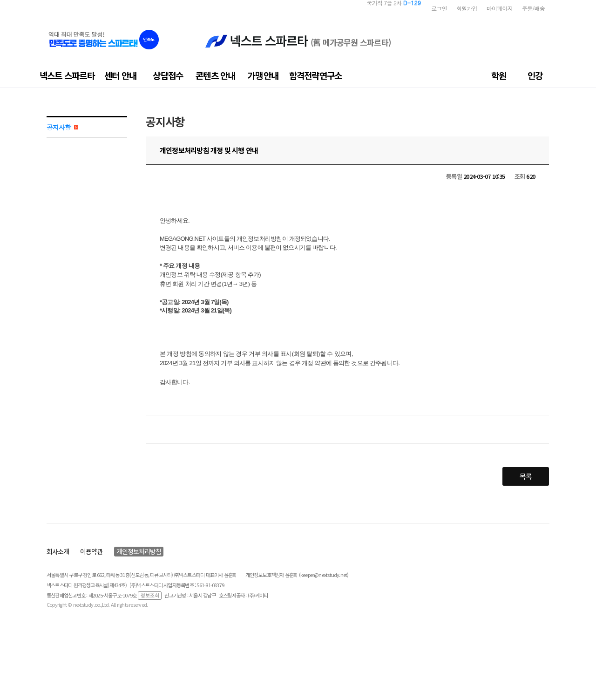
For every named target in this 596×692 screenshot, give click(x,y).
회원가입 (466, 8)
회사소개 (58, 551)
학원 (498, 75)
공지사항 (62, 127)
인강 (535, 75)
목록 (526, 476)
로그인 (439, 8)
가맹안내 (262, 75)
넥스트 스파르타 (67, 75)
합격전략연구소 (315, 75)
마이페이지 (500, 8)
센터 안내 (120, 75)
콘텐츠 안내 (215, 75)
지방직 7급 (398, 8)
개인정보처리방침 (138, 551)
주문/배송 (533, 8)
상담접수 (168, 75)
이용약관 (91, 551)
